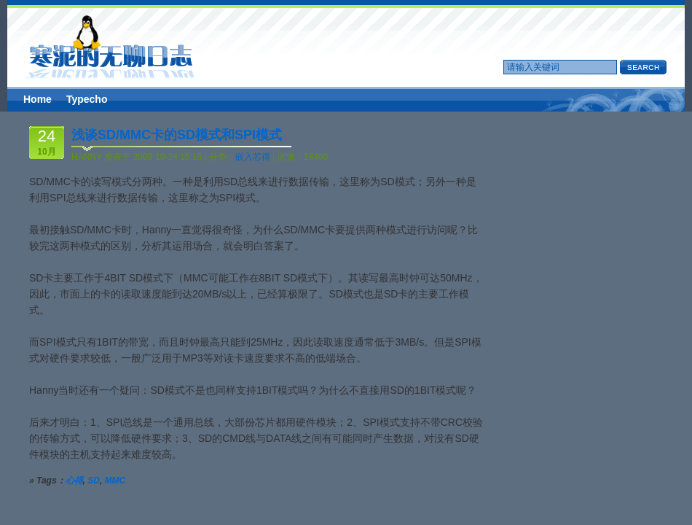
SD (93, 480)
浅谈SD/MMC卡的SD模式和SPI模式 (176, 135)
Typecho (87, 99)
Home (37, 99)
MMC (115, 480)
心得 (74, 480)
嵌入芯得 (252, 157)
